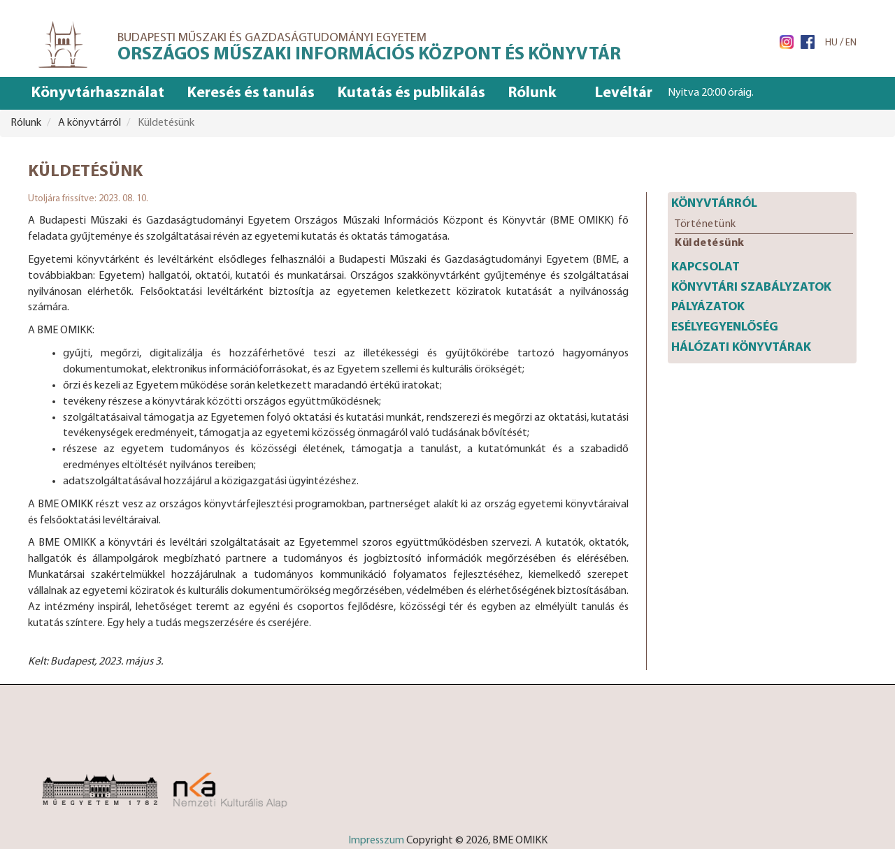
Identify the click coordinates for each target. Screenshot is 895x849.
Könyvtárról (714, 203)
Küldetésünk (710, 243)
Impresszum (376, 840)
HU (831, 43)
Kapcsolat (705, 267)
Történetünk (705, 224)
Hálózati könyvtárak (741, 347)
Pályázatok (708, 307)
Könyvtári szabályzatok (751, 287)
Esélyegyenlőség (724, 327)
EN (851, 43)
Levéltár (623, 93)
